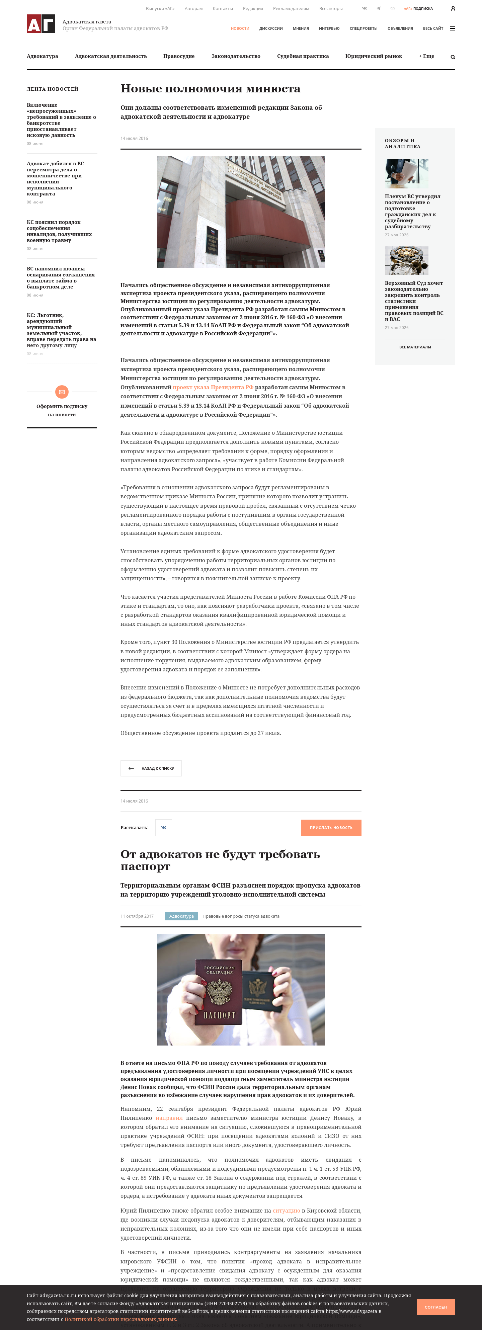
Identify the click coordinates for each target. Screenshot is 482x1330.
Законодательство (236, 56)
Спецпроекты (364, 28)
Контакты (223, 8)
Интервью (329, 28)
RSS (392, 8)
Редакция (253, 8)
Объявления (400, 28)
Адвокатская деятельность (111, 56)
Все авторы (331, 8)
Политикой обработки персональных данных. (121, 1319)
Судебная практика (303, 56)
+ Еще (426, 56)
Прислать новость (331, 827)
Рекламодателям (291, 8)
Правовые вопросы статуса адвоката (241, 916)
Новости (240, 28)
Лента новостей (53, 89)
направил (169, 1117)
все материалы (415, 346)
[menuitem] (42, 56)
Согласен (436, 1307)
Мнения (301, 28)
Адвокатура (42, 56)
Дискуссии (271, 28)
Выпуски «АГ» (160, 8)
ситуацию (286, 1210)
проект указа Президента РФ (213, 387)
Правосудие (179, 56)
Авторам (194, 8)
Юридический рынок (373, 56)
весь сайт (439, 28)
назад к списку (151, 768)
